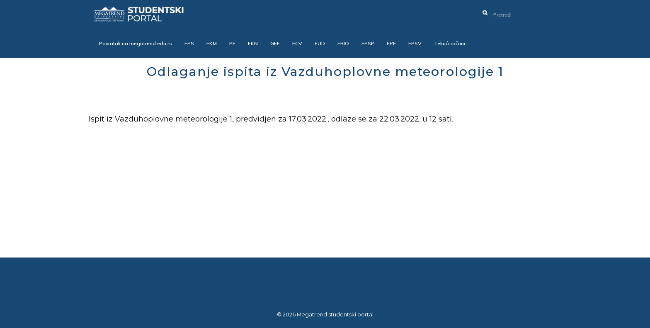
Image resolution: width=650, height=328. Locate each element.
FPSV (415, 43)
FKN (253, 43)
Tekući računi (449, 43)
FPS (189, 43)
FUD (320, 43)
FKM (211, 43)
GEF (275, 43)
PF (232, 43)
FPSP (367, 43)
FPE (391, 43)
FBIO (343, 43)
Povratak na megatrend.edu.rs (135, 43)
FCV (297, 43)
